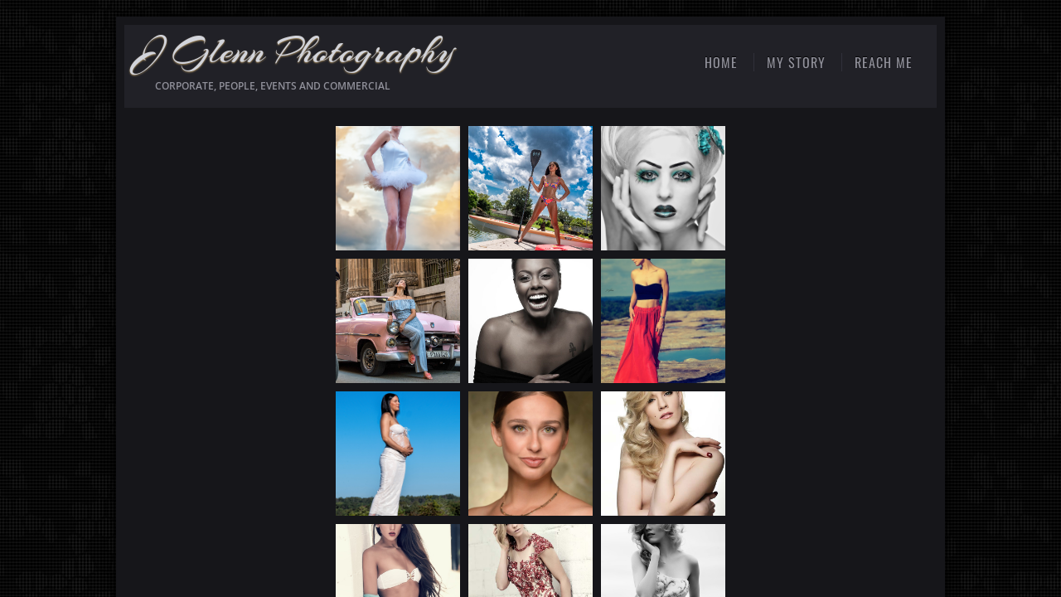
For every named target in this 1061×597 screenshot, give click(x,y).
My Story (796, 62)
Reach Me (884, 62)
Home (721, 62)
